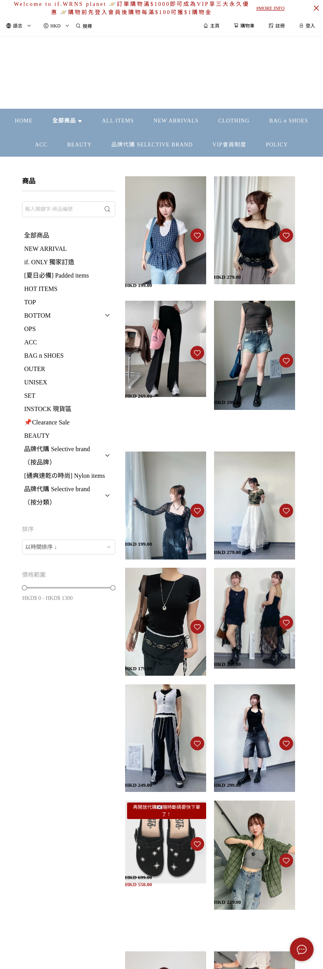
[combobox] (68, 546)
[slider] (24, 588)
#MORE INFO (270, 8)
